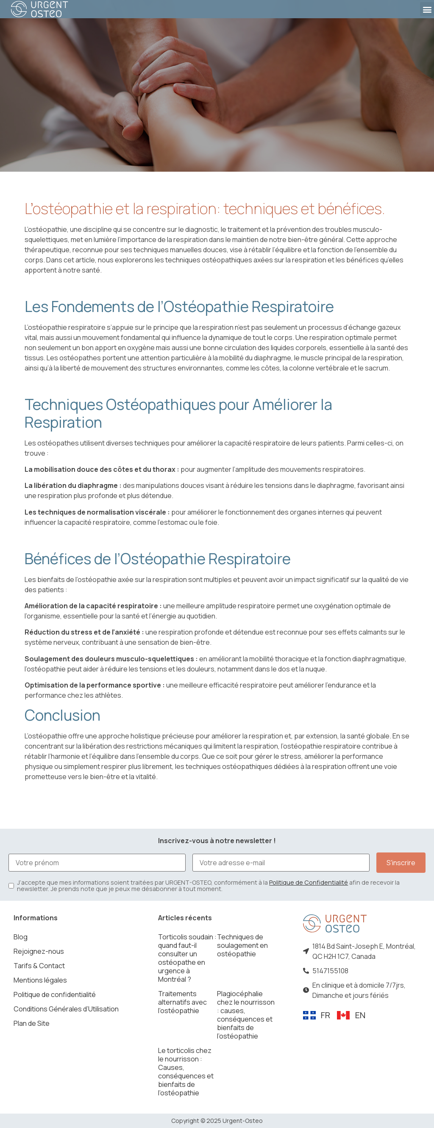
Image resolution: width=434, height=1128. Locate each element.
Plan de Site (32, 1023)
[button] (427, 9)
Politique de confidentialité (55, 994)
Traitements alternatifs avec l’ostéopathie (182, 1002)
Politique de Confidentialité (308, 882)
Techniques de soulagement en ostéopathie (242, 945)
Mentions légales (40, 980)
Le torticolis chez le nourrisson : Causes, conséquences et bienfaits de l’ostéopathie (186, 1071)
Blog (21, 936)
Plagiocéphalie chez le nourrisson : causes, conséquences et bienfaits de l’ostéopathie (246, 1015)
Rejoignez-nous (39, 951)
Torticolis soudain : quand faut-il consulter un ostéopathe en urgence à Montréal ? (187, 958)
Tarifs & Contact (39, 965)
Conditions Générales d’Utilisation (66, 1009)
